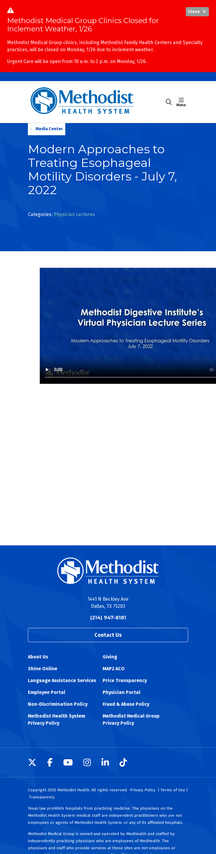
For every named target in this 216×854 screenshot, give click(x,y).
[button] (182, 102)
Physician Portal (121, 692)
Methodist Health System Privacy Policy (56, 719)
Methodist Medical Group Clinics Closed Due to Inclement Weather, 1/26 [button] (108, 76)
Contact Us (108, 635)
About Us (38, 657)
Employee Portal (46, 692)
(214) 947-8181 (108, 618)
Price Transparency (125, 680)
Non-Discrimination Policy (58, 704)
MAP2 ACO (114, 668)
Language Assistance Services (62, 680)
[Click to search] (169, 102)
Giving (110, 657)
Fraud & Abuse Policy (126, 704)
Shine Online (42, 668)
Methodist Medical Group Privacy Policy (131, 719)
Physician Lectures (74, 214)
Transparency (42, 797)
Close (197, 11)
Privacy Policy (142, 789)
